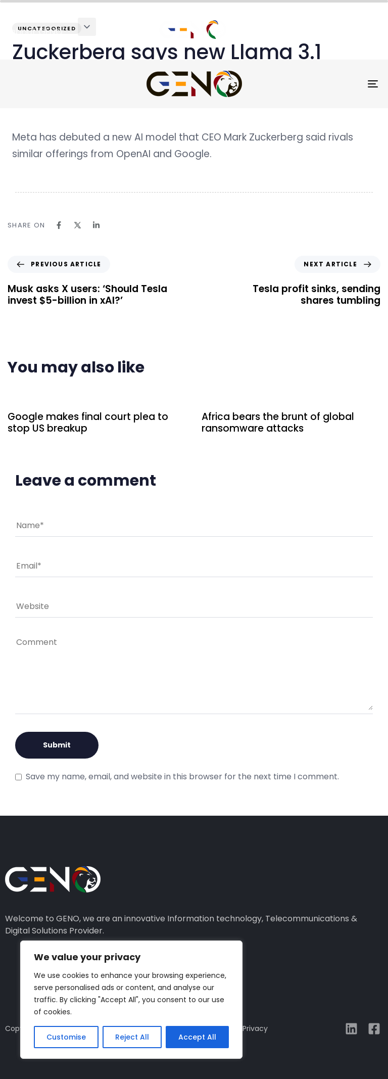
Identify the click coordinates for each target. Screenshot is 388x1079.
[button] (87, 27)
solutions (118, 32)
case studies (269, 32)
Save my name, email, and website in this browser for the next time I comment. (182, 776)
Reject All (132, 1037)
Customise (66, 1037)
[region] (131, 1000)
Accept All (197, 1037)
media (342, 32)
